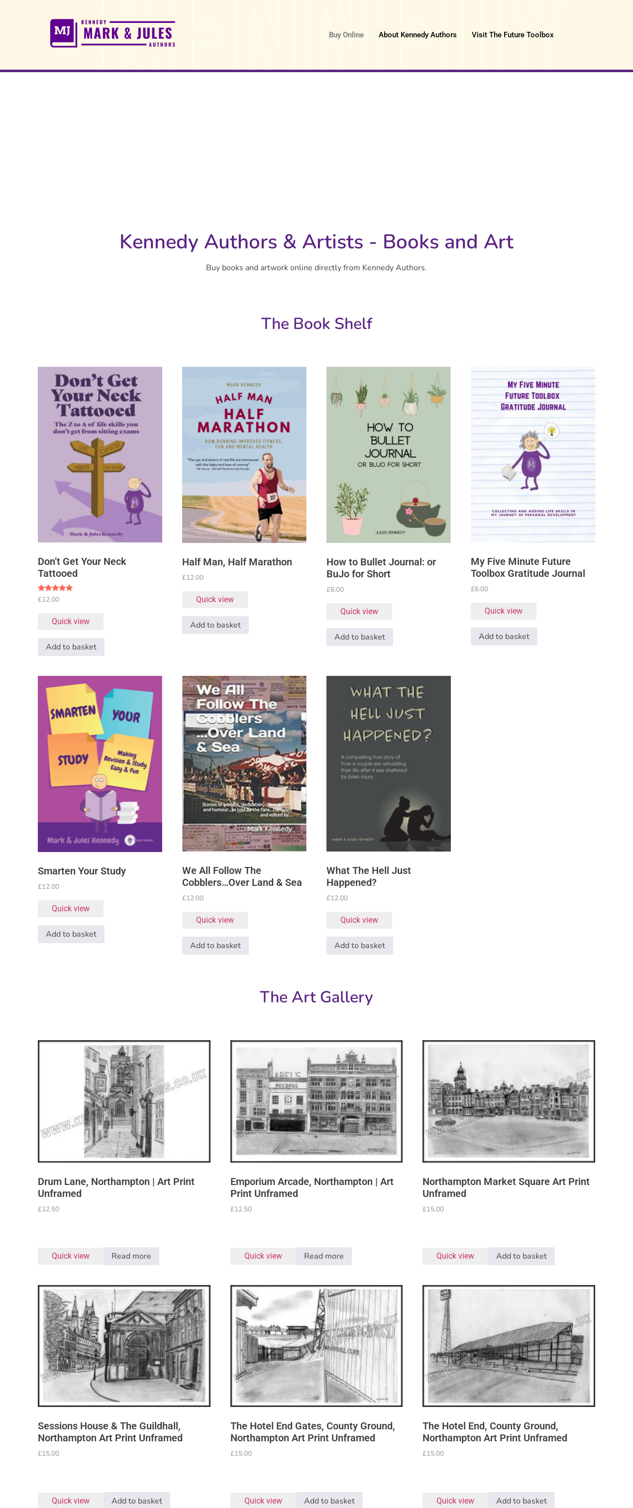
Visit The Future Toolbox (513, 34)
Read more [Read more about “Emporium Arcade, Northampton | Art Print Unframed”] (324, 1256)
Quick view (71, 621)
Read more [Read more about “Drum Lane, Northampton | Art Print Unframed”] (131, 1256)
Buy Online (346, 34)
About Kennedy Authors (418, 34)
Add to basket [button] (71, 647)
